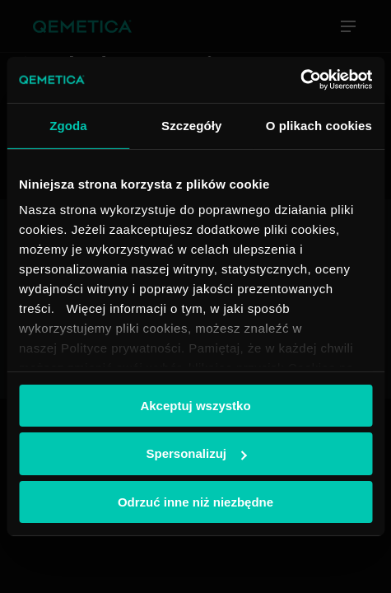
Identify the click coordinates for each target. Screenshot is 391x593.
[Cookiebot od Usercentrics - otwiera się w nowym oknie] (300, 80)
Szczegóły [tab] (191, 125)
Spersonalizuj (196, 453)
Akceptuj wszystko (195, 405)
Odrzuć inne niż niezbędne (195, 502)
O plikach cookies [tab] (319, 125)
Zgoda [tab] (68, 125)
